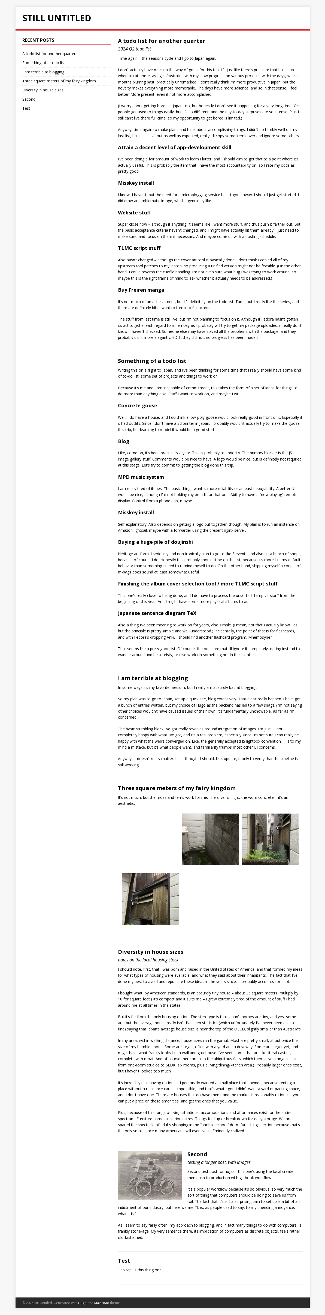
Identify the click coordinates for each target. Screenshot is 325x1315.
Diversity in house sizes (150, 951)
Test (124, 1260)
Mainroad (101, 1303)
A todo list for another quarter (161, 40)
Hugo (82, 1303)
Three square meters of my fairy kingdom (177, 788)
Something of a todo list (152, 360)
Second (197, 1154)
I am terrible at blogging (153, 678)
